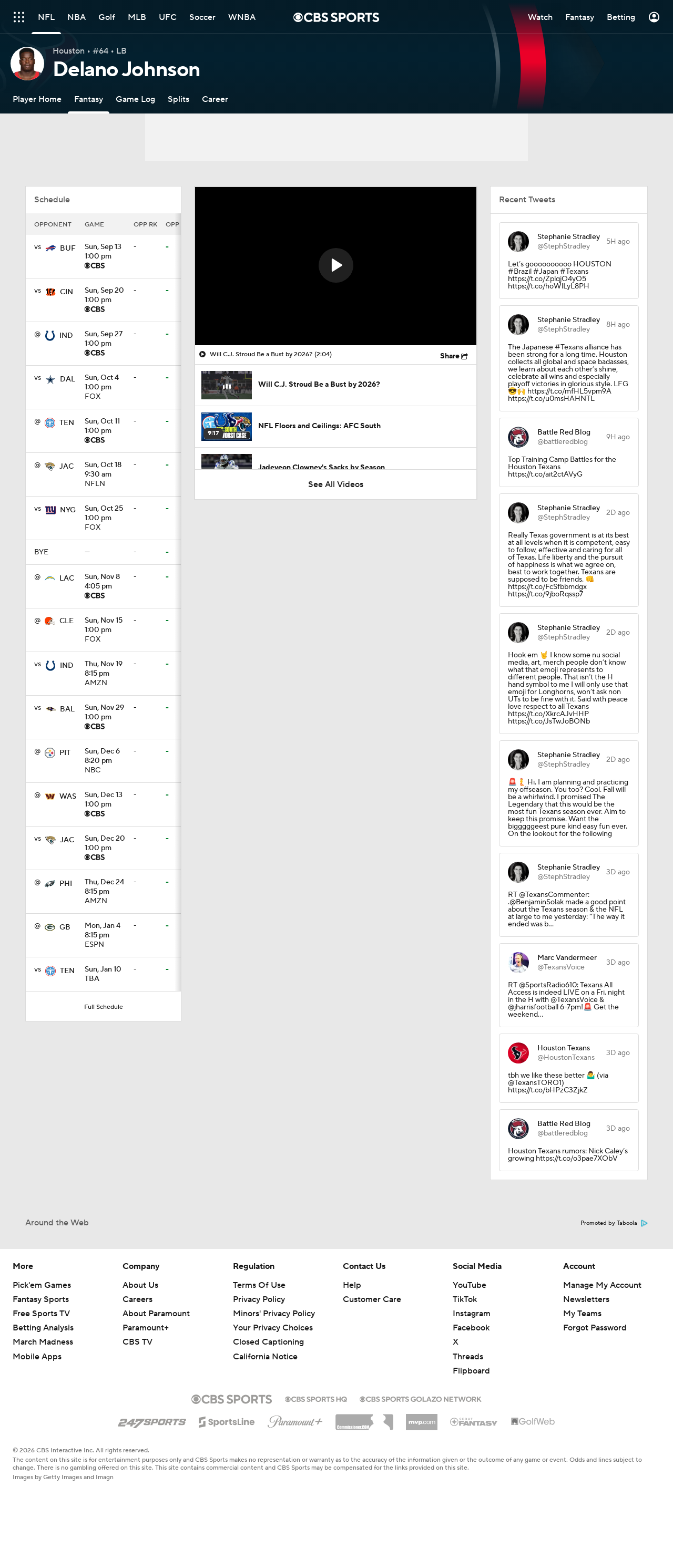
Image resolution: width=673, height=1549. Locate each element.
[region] (335, 266)
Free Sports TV (41, 1313)
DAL (67, 379)
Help (352, 1285)
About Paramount (156, 1313)
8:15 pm (105, 669)
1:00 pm (105, 252)
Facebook (471, 1328)
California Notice (265, 1356)
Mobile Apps (37, 1356)
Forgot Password (595, 1328)
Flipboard (471, 1371)
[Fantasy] (88, 99)
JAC (66, 466)
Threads (468, 1356)
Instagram (472, 1313)
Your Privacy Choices (273, 1328)
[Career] (215, 99)
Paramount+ (146, 1328)
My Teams (582, 1313)
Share (450, 356)
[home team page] (50, 248)
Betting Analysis (43, 1328)
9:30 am (105, 470)
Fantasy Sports (41, 1299)
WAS (67, 796)
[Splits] (178, 99)
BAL (67, 709)
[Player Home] (37, 99)
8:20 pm (105, 757)
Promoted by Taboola (614, 1223)
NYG (68, 510)
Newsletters (586, 1299)
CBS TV (137, 1342)
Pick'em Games (42, 1285)
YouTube (469, 1285)
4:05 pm (105, 582)
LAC (66, 578)
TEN (66, 423)
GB (64, 927)
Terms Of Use (259, 1285)
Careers (137, 1299)
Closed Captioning (268, 1342)
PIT (64, 753)
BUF (68, 248)
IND (66, 335)
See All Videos (335, 484)
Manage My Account (602, 1285)
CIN (66, 292)
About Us (140, 1285)
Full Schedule (103, 1007)
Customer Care (372, 1299)
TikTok (465, 1299)
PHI (65, 884)
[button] (336, 265)
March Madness (43, 1342)
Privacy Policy (259, 1299)
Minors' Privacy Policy (274, 1313)
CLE (66, 621)
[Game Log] (135, 99)
